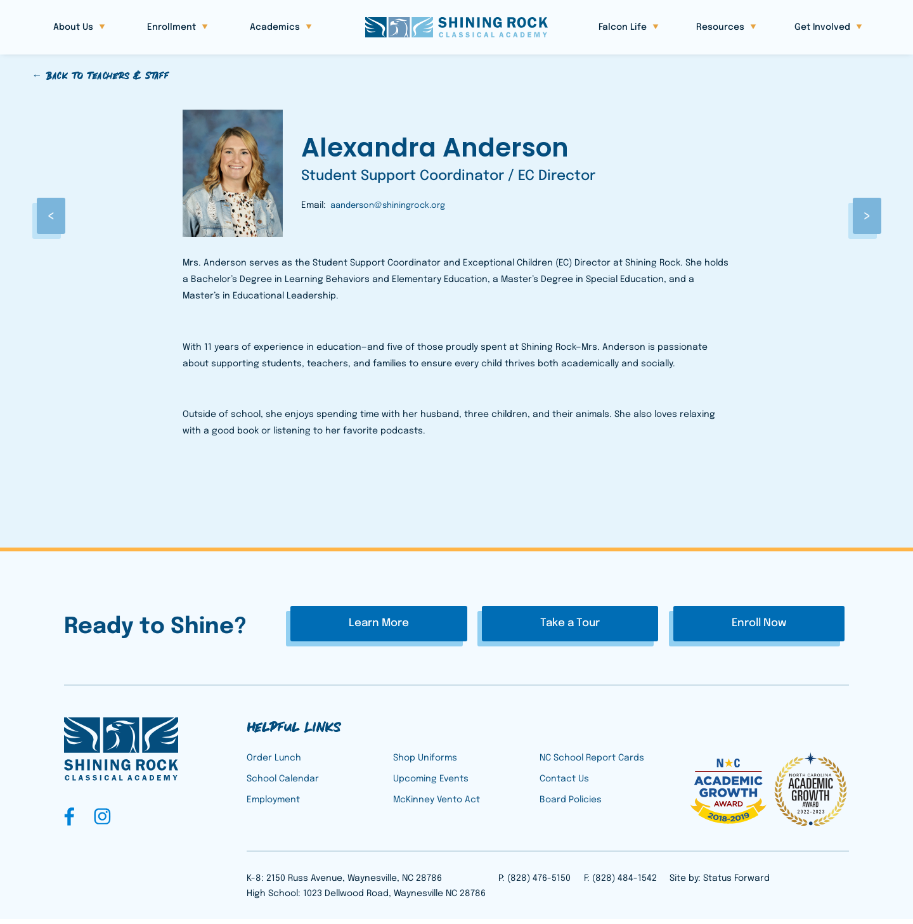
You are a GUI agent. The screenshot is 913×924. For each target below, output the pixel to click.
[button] (79, 28)
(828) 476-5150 (539, 883)
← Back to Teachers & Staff (100, 75)
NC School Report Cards (592, 763)
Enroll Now (706, 624)
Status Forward (736, 883)
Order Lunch (274, 763)
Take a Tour (570, 624)
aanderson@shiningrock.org (387, 206)
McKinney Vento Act (436, 805)
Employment (273, 805)
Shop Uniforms (425, 763)
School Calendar (283, 784)
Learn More (431, 624)
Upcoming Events (431, 784)
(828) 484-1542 (624, 883)
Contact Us (564, 784)
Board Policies (571, 805)
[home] (456, 27)
